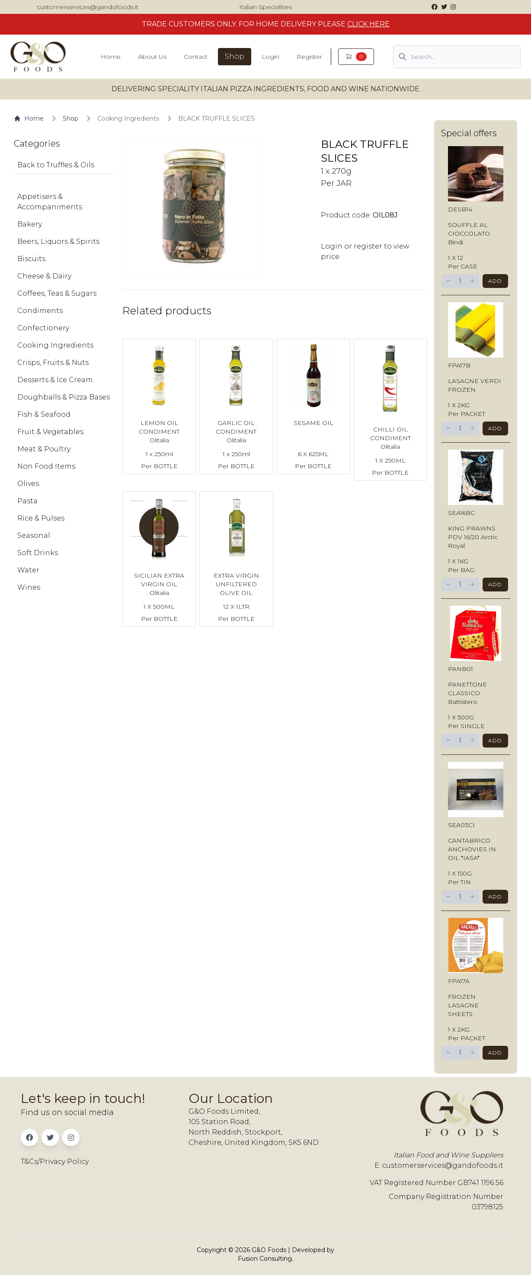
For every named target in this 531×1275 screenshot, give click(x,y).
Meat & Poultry (43, 449)
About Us (152, 57)
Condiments (40, 311)
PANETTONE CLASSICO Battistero (467, 693)
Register (309, 57)
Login (270, 57)
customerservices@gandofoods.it (87, 7)
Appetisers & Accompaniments (49, 201)
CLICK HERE (368, 24)
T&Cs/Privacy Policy (55, 1161)
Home (111, 57)
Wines (28, 587)
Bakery (29, 224)
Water (28, 570)
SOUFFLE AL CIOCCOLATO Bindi (469, 233)
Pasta (27, 501)
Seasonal (33, 535)
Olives (28, 483)
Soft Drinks (37, 553)
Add (495, 281)
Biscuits (31, 259)
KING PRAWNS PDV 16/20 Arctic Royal (473, 537)
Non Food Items (46, 466)
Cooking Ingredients (128, 118)
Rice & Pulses (40, 518)
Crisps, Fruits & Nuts (53, 362)
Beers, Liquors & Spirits (58, 241)
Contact (196, 57)
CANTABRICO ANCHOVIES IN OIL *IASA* (472, 849)
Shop (234, 56)
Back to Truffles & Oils (55, 165)
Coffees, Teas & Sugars (56, 293)
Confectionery (43, 328)
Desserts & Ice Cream (55, 380)
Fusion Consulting (265, 1258)
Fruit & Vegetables (50, 432)
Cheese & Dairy (44, 276)
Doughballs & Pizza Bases (63, 397)
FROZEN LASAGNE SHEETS (463, 1005)
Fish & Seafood (43, 414)
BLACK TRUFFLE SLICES (216, 118)
